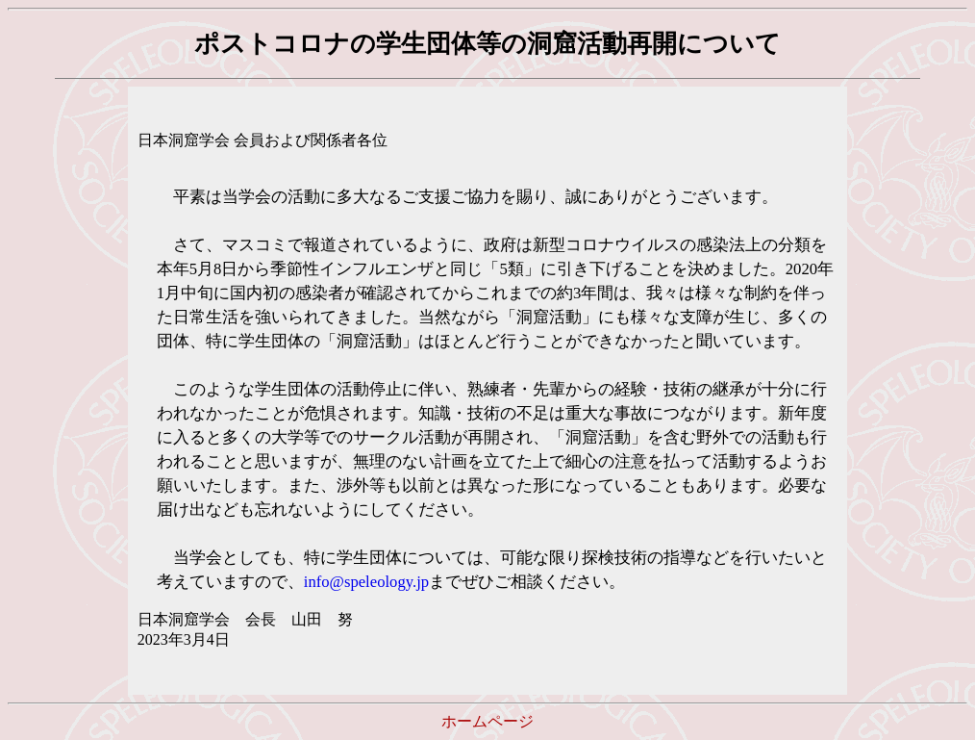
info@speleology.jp (366, 582)
